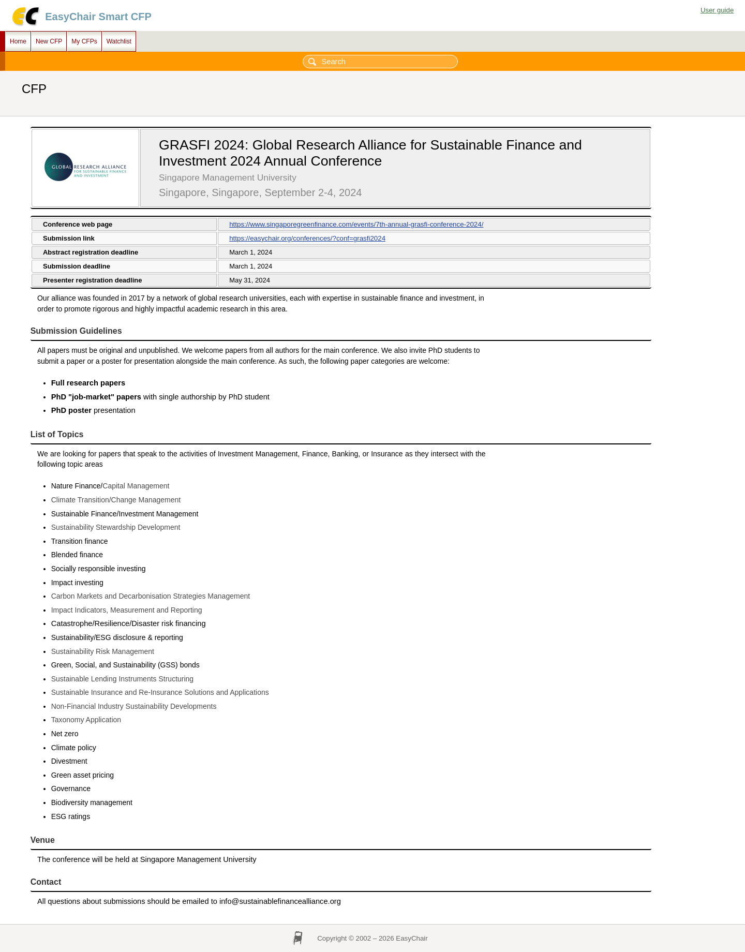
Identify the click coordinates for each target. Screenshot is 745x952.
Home (18, 41)
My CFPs (84, 41)
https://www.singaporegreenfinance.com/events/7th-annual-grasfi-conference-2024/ (356, 224)
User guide (717, 10)
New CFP (49, 41)
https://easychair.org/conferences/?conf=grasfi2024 (307, 238)
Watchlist (119, 41)
